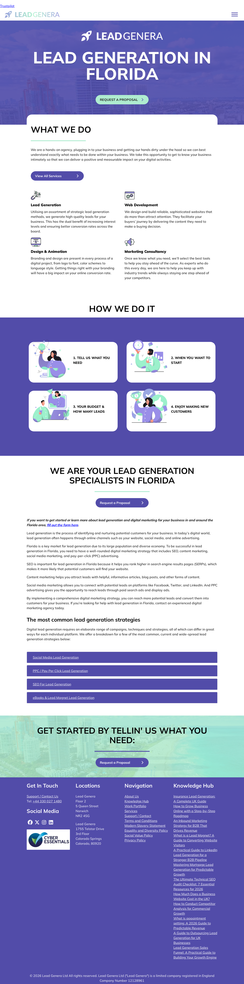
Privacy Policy (135, 840)
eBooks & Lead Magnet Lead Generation (63, 698)
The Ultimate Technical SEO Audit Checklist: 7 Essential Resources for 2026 (194, 884)
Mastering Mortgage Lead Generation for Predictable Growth (193, 869)
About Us (132, 796)
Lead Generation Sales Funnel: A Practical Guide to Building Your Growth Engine (195, 952)
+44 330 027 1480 (47, 801)
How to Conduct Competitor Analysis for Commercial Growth (194, 908)
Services (131, 811)
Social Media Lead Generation (56, 657)
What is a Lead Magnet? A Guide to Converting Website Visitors (195, 840)
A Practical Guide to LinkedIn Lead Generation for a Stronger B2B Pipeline (195, 855)
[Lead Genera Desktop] (32, 14)
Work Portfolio (135, 806)
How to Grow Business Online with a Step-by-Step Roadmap (194, 811)
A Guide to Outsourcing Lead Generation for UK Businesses (195, 938)
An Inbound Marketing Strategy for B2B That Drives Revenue (190, 825)
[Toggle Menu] (234, 14)
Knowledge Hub (137, 801)
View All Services (48, 176)
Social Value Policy (139, 835)
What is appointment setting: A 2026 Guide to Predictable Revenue (192, 923)
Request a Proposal (115, 503)
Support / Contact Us (42, 796)
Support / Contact (138, 816)
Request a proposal (119, 100)
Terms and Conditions (141, 821)
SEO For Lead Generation (52, 684)
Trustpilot (7, 6)
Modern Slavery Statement (145, 826)
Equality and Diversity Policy (146, 830)
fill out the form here (62, 525)
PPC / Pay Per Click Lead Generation (60, 671)
